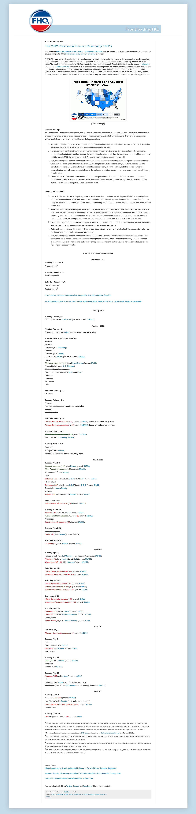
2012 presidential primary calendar (80, 54)
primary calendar (87, 794)
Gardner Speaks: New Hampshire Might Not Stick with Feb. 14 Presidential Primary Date (83, 773)
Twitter (69, 786)
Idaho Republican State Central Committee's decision (79, 51)
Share (48, 796)
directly (145, 64)
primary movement (100, 794)
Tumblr (76, 786)
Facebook (87, 786)
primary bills (78, 794)
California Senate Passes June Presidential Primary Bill (69, 778)
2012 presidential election (59, 794)
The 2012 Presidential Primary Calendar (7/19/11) (78, 46)
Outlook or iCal (62, 67)
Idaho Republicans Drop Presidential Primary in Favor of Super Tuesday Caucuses (80, 768)
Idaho (71, 794)
